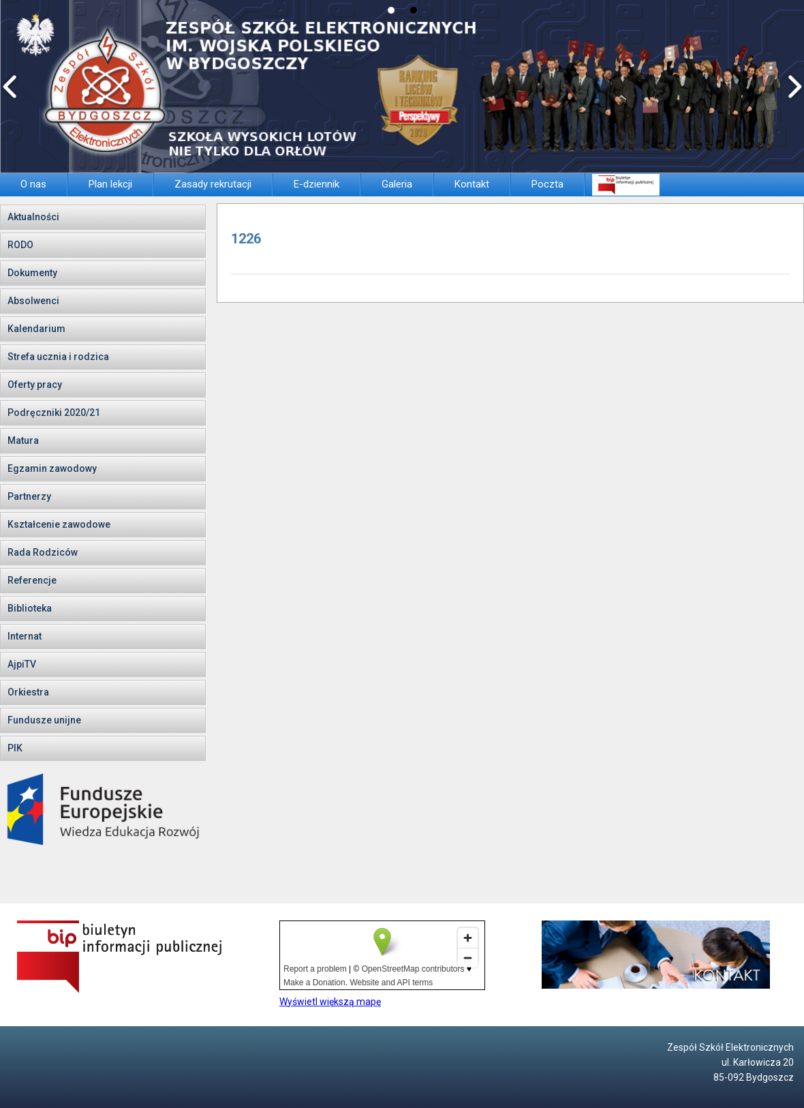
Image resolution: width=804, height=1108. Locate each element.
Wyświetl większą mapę (330, 1001)
